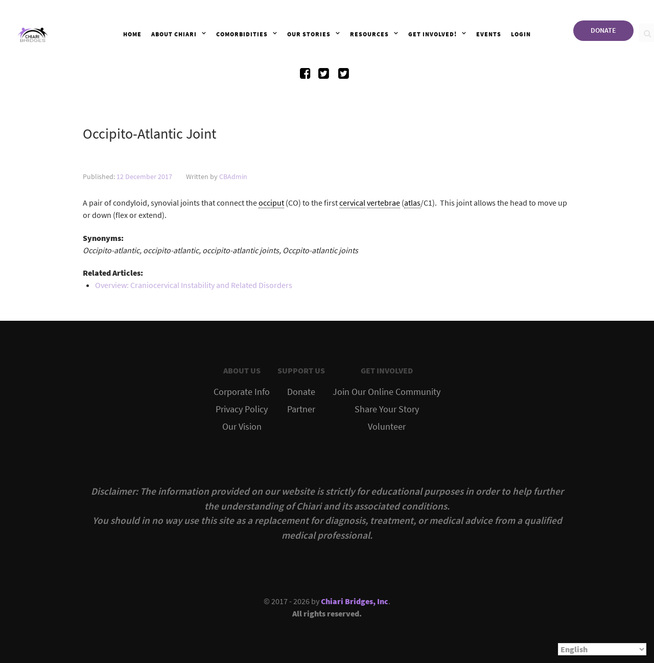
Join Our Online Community (386, 391)
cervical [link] (352, 202)
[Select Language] (602, 649)
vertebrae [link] (383, 202)
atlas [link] (412, 202)
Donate (301, 391)
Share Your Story (387, 409)
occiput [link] (271, 202)
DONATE (603, 30)
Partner (301, 409)
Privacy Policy (242, 409)
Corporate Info (242, 391)
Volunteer (387, 426)
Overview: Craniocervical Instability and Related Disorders (193, 285)
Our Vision (242, 426)
